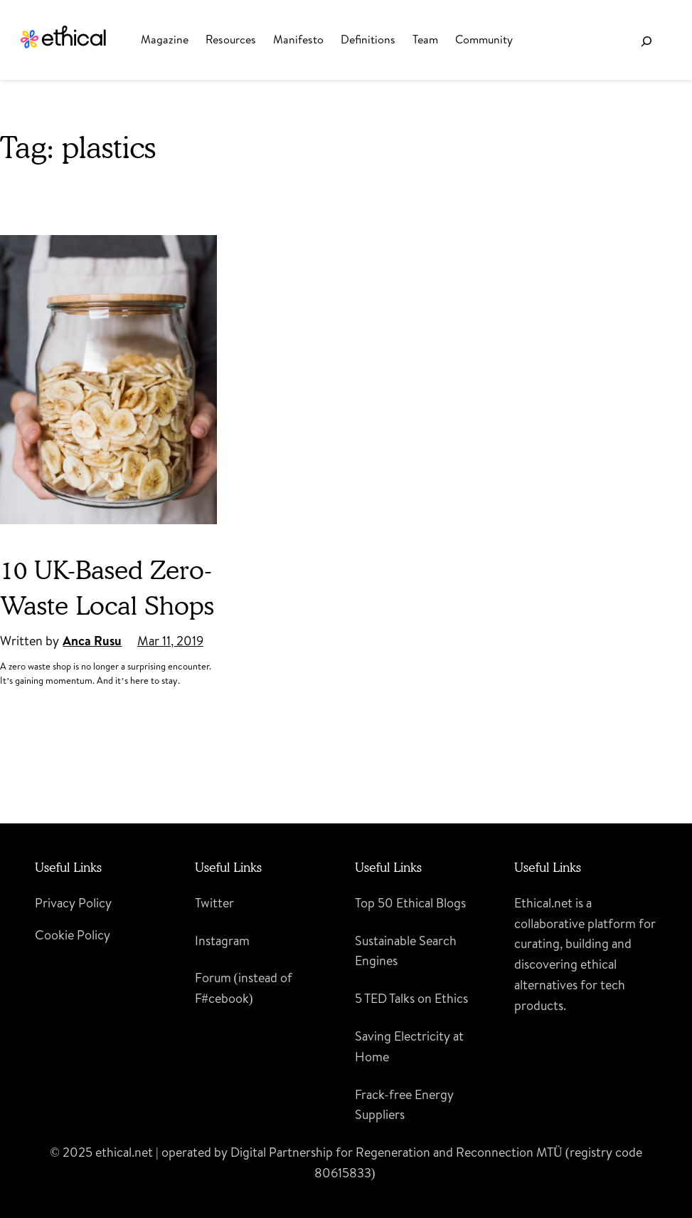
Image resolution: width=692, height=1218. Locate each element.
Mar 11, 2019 (170, 641)
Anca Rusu (92, 641)
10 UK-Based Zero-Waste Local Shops (107, 587)
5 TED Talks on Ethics (411, 998)
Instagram (222, 940)
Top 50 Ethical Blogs (410, 903)
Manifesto (298, 39)
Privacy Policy (73, 903)
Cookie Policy (72, 935)
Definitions (368, 39)
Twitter (214, 903)
